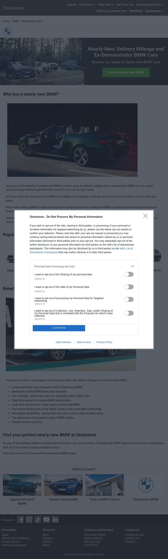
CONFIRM (59, 328)
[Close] (146, 217)
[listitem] (84, 266)
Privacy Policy (104, 342)
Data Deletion (63, 342)
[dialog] (84, 279)
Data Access (84, 342)
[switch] (129, 274)
